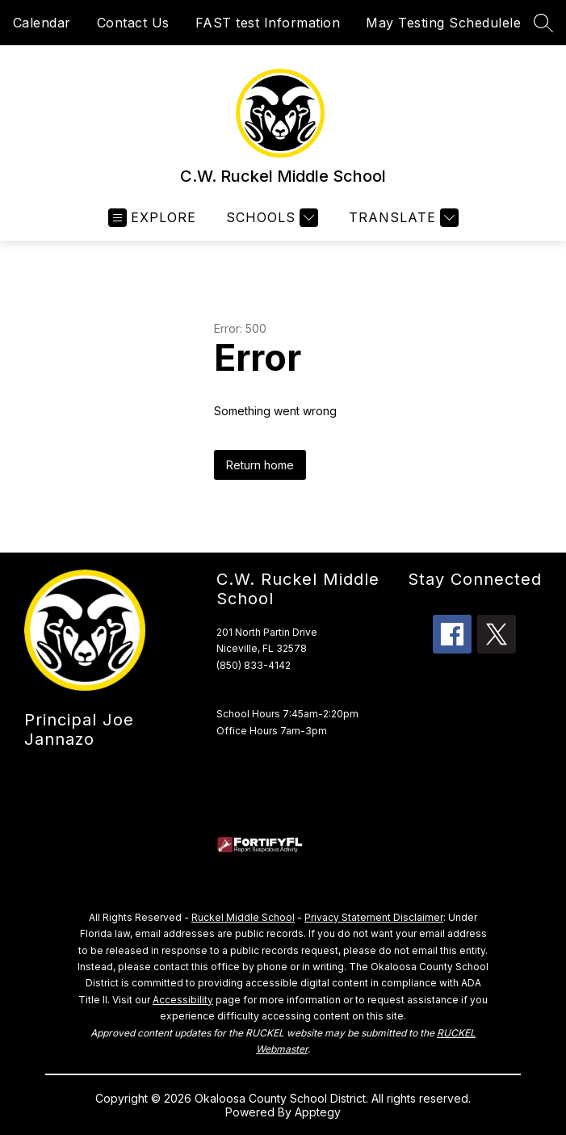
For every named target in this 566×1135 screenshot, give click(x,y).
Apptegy (318, 1112)
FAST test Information (268, 23)
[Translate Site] (402, 218)
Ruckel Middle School (243, 917)
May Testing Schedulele (443, 23)
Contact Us (133, 23)
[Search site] (543, 22)
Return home (260, 465)
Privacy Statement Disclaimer (373, 917)
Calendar (42, 23)
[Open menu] (152, 218)
